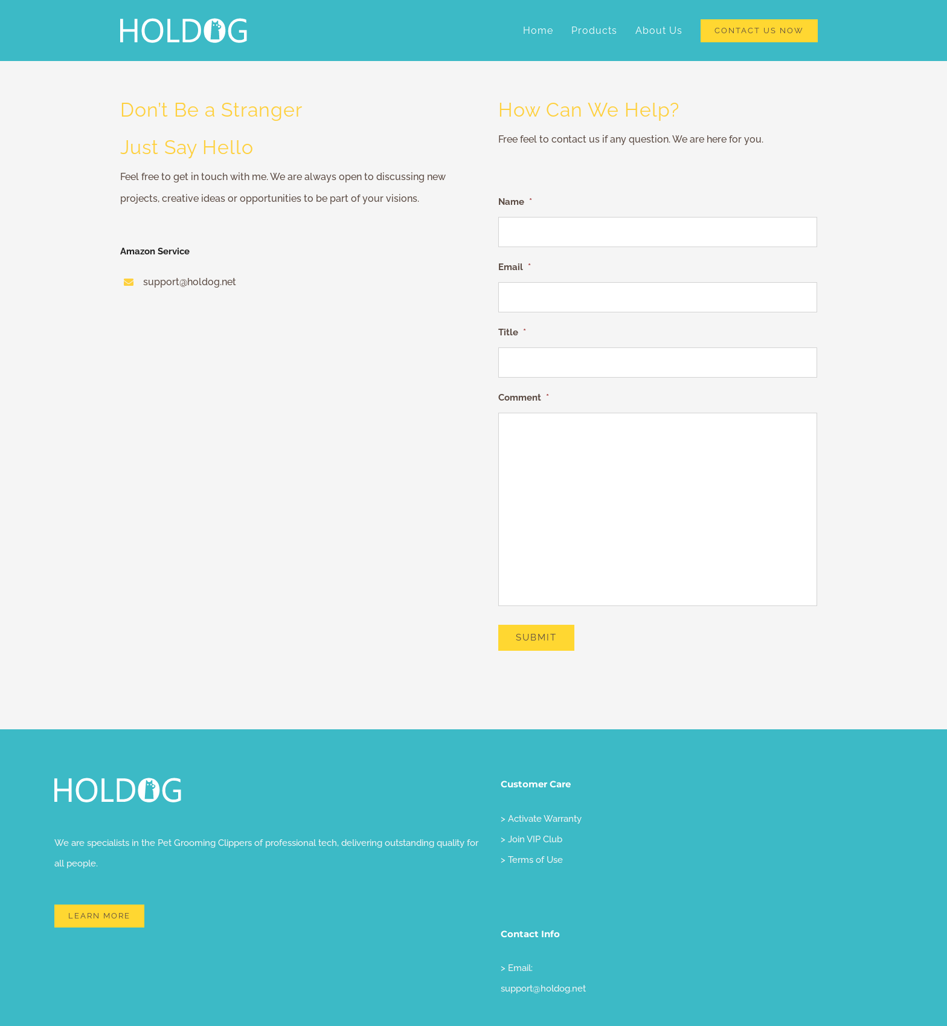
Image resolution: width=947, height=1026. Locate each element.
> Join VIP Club (531, 776)
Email (514, 267)
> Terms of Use (532, 797)
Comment (523, 397)
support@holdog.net (543, 925)
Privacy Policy (181, 1002)
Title (512, 332)
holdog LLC (129, 1002)
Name (515, 201)
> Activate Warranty (541, 755)
